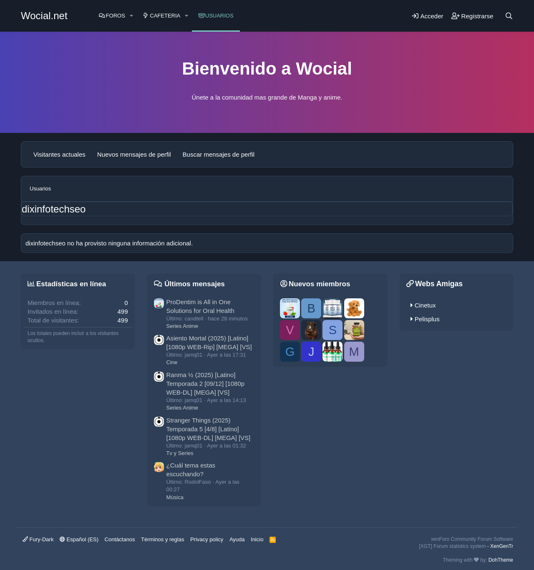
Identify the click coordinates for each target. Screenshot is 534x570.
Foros (115, 15)
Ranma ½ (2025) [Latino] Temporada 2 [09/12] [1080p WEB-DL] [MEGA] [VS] (205, 383)
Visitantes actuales (59, 154)
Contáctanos (120, 539)
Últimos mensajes (194, 284)
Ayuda (237, 539)
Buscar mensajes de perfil (219, 154)
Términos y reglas (162, 539)
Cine (172, 362)
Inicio (257, 539)
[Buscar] (509, 15)
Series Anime (182, 326)
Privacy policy (206, 539)
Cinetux (425, 305)
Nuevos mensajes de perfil (134, 154)
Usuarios (219, 15)
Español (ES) (79, 539)
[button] (131, 16)
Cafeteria (165, 15)
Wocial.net (44, 15)
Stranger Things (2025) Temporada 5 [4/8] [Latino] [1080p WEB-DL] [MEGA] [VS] (208, 429)
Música (175, 497)
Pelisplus (427, 318)
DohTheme (501, 560)
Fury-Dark (38, 539)
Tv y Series (180, 453)
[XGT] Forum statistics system (466, 546)
